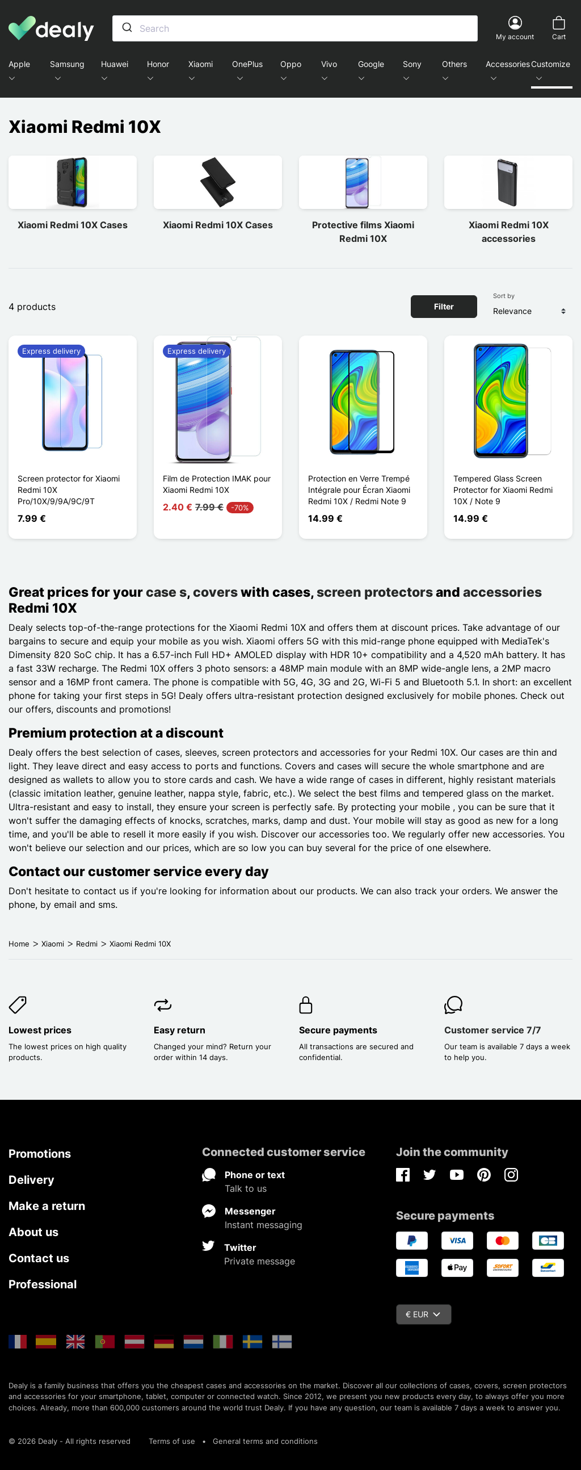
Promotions (40, 1154)
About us (33, 1232)
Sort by (504, 296)
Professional (43, 1284)
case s (166, 592)
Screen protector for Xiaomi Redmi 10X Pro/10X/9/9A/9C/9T (69, 490)
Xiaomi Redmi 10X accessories (509, 231)
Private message (259, 1261)
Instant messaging (263, 1224)
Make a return (47, 1206)
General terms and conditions (265, 1441)
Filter (444, 306)
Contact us (39, 1258)
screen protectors (375, 592)
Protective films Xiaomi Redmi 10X (363, 231)
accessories (502, 592)
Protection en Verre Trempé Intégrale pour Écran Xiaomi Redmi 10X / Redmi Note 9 (359, 490)
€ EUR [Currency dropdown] (423, 1314)
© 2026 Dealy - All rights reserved (69, 1441)
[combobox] (295, 28)
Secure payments (338, 1030)
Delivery (31, 1180)
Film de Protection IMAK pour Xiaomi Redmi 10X (217, 484)
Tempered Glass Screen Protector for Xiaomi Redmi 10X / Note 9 (503, 490)
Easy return (179, 1030)
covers (215, 592)
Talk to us (246, 1188)
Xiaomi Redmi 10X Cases (73, 225)
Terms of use (172, 1441)
